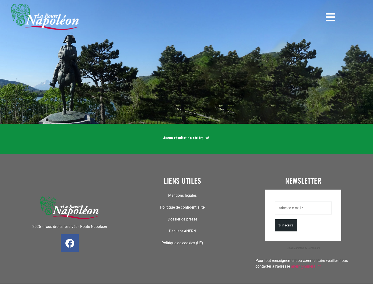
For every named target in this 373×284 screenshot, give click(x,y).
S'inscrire (285, 225)
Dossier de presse (182, 219)
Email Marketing (295, 248)
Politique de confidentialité (182, 207)
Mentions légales (182, 195)
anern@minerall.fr (306, 266)
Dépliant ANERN (182, 231)
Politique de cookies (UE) (182, 243)
